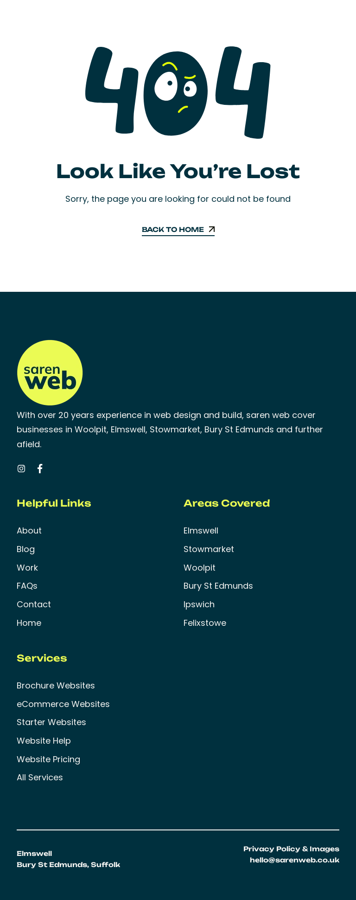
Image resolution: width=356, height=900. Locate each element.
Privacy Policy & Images (291, 849)
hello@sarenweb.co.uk (294, 860)
